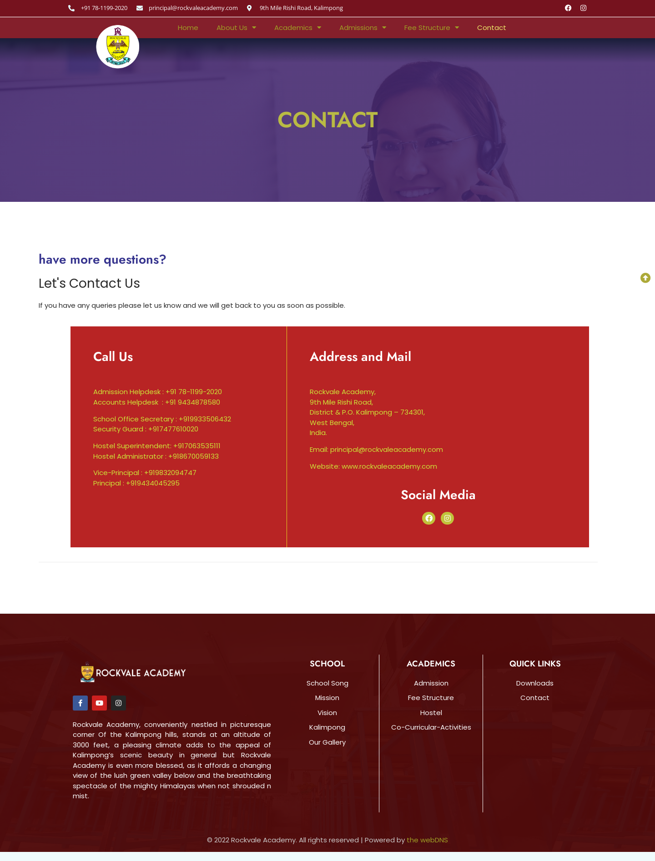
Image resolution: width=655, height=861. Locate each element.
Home (188, 27)
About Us (236, 27)
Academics (297, 27)
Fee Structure (431, 27)
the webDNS (427, 840)
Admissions (362, 27)
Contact (491, 27)
